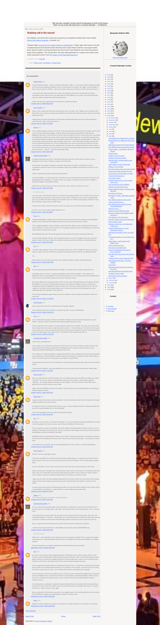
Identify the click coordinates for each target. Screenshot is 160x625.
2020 (109, 88)
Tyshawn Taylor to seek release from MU (120, 258)
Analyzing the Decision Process (118, 187)
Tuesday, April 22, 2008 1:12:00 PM (42, 370)
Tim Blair (110, 306)
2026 (109, 75)
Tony (35, 316)
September (112, 124)
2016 (109, 97)
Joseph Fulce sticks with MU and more (120, 171)
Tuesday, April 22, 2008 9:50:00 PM (42, 530)
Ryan (35, 216)
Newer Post (29, 616)
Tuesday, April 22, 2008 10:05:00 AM (42, 262)
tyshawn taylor (56, 63)
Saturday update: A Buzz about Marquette (121, 219)
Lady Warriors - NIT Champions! (118, 217)
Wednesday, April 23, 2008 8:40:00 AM (43, 547)
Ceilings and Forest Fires (116, 245)
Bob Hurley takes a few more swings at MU (121, 169)
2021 (109, 86)
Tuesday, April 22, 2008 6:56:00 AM (42, 103)
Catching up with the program (117, 158)
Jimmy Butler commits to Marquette (119, 164)
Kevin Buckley (38, 302)
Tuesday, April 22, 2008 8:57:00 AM (42, 188)
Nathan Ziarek (38, 81)
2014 (109, 102)
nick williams (47, 63)
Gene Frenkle (38, 107)
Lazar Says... (112, 265)
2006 (109, 287)
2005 (109, 289)
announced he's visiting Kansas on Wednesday (56, 45)
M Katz (36, 127)
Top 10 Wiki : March (114, 178)
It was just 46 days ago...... (116, 202)
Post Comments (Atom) (43, 621)
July (110, 129)
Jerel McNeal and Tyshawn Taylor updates (121, 138)
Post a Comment (30, 611)
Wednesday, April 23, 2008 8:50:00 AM (43, 606)
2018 (109, 93)
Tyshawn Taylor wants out (116, 176)
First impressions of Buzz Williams (119, 184)
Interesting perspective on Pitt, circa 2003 (121, 232)
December (112, 118)
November (112, 120)
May (110, 133)
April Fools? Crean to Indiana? (117, 276)
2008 (109, 115)
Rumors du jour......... (114, 208)
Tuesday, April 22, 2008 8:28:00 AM (42, 151)
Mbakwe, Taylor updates (115, 166)
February (112, 280)
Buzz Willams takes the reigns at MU (119, 199)
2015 (109, 99)
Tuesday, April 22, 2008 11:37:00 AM (42, 298)
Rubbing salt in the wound (40, 32)
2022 (109, 84)
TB (34, 246)
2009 (109, 113)
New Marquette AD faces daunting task (120, 271)
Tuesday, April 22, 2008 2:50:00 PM (42, 446)
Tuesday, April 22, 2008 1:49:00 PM (42, 392)
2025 (109, 77)
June (110, 131)
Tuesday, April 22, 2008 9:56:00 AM (42, 242)
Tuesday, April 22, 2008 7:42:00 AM (42, 123)
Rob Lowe (111, 311)
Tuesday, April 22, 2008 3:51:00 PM (42, 491)
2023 (109, 81)
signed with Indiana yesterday (37, 40)
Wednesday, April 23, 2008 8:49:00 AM (43, 596)
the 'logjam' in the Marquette (64, 55)
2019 (109, 90)
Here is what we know (115, 222)
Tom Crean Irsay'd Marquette (117, 247)
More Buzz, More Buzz (115, 193)
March (111, 278)
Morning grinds (113, 153)
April (110, 136)
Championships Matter (40, 155)
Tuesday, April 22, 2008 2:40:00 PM (42, 414)
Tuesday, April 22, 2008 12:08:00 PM (42, 312)
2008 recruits (38, 63)
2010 (109, 111)
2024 (109, 79)
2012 (109, 106)
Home (63, 616)
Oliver (35, 600)
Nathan (36, 495)
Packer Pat (37, 396)
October (111, 122)
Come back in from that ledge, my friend (120, 173)
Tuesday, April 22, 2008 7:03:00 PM (42, 499)
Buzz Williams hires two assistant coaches (121, 147)
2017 (109, 95)
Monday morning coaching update (118, 211)
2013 (109, 104)
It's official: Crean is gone (116, 273)
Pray (109, 234)
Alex (35, 266)
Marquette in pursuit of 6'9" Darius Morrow (121, 145)
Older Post (96, 616)
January (111, 282)
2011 (109, 109)
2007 (109, 285)
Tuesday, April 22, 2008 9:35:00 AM (42, 212)
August (111, 127)
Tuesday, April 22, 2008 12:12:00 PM (42, 334)
